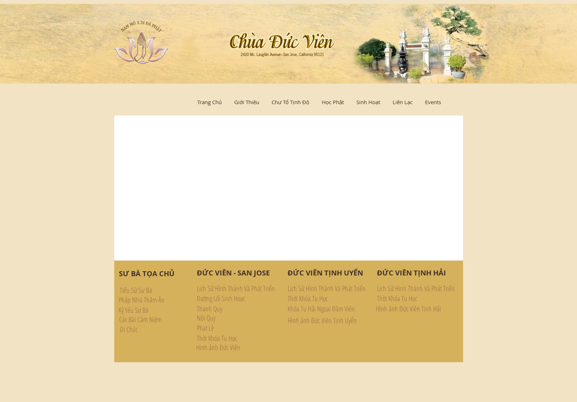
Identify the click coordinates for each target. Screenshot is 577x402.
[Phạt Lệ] (228, 328)
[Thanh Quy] (228, 309)
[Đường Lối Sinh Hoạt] (228, 298)
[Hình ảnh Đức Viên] (218, 348)
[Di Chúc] (157, 329)
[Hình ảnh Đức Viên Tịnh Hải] (408, 309)
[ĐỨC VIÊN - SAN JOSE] (233, 273)
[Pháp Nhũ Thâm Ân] (156, 299)
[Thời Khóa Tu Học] (228, 338)
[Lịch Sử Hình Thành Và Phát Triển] (236, 289)
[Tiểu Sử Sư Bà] (157, 290)
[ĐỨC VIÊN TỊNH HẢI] (411, 273)
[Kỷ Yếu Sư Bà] (156, 310)
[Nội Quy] (228, 318)
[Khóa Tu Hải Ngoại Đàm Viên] (322, 309)
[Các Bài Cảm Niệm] (156, 319)
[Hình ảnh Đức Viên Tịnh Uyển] (322, 320)
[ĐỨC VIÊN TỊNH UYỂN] (325, 273)
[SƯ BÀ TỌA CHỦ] (146, 273)
